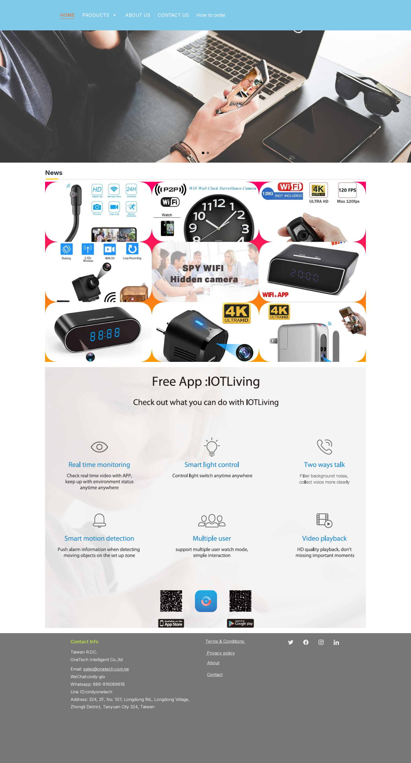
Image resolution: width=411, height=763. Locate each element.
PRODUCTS (95, 15)
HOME (67, 15)
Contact (215, 674)
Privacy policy (221, 653)
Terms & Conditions (225, 641)
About (213, 662)
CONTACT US (173, 15)
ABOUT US (137, 15)
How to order (210, 15)
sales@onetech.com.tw (106, 669)
